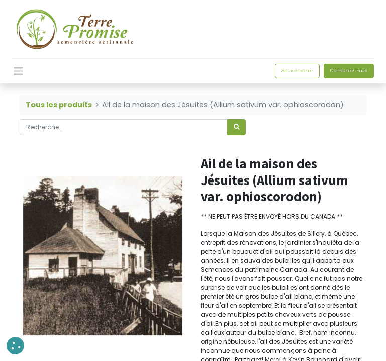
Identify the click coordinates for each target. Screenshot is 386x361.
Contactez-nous (348, 70)
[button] (15, 345)
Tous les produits (59, 105)
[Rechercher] (236, 127)
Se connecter (297, 70)
